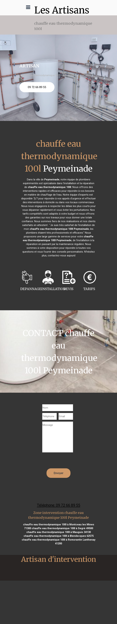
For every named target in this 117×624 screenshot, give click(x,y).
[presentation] (68, 461)
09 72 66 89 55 (37, 87)
